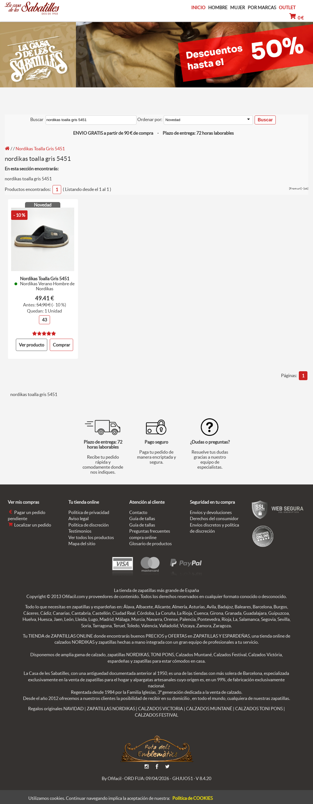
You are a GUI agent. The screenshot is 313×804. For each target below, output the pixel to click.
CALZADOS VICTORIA (160, 708)
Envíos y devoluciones (211, 512)
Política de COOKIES (192, 798)
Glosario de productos (150, 543)
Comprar (61, 344)
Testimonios (79, 530)
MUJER (237, 8)
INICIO (198, 7)
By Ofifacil (111, 777)
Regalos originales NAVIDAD (56, 708)
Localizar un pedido (29, 524)
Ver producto (31, 344)
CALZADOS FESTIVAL (156, 714)
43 (44, 319)
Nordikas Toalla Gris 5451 (40, 148)
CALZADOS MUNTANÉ (209, 708)
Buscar (36, 119)
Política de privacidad (88, 512)
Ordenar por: (149, 119)
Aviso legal (78, 518)
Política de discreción (88, 524)
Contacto (138, 512)
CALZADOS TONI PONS (259, 708)
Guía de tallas (142, 518)
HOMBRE (217, 8)
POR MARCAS (262, 8)
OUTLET (287, 7)
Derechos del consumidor (214, 518)
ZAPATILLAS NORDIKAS (111, 708)
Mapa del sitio (81, 543)
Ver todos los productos (91, 536)
